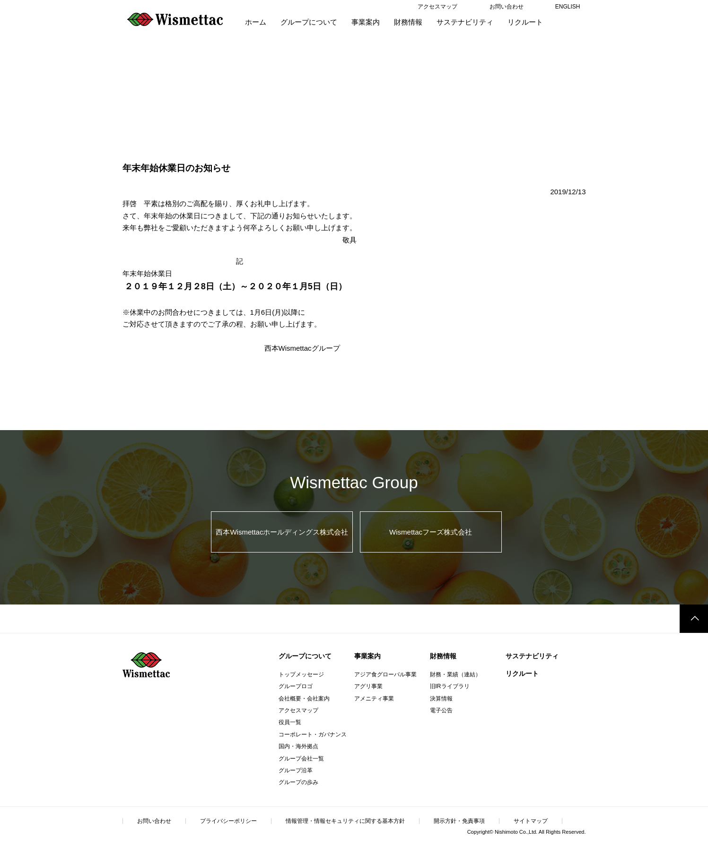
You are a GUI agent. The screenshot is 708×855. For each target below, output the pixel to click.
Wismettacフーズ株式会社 (430, 532)
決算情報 (441, 698)
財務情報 (443, 656)
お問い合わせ (154, 821)
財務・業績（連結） (455, 674)
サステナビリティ (532, 656)
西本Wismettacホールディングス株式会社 (282, 532)
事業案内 (367, 656)
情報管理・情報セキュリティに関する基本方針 (345, 821)
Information (169, 87)
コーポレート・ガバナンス (313, 734)
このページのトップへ (694, 619)
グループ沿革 (296, 770)
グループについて (305, 656)
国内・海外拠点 (298, 746)
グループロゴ (296, 686)
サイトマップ (531, 821)
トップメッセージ (301, 674)
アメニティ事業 (374, 698)
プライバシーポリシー (228, 821)
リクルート (522, 673)
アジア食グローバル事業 (385, 674)
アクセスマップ (298, 710)
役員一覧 (290, 722)
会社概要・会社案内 (304, 698)
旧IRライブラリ (450, 686)
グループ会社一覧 (301, 758)
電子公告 (441, 710)
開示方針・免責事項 (459, 821)
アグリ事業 (368, 686)
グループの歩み (298, 782)
